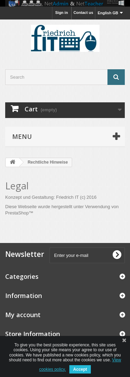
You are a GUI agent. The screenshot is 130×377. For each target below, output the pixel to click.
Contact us (83, 12)
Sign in (61, 12)
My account (23, 315)
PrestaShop (17, 212)
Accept (80, 369)
